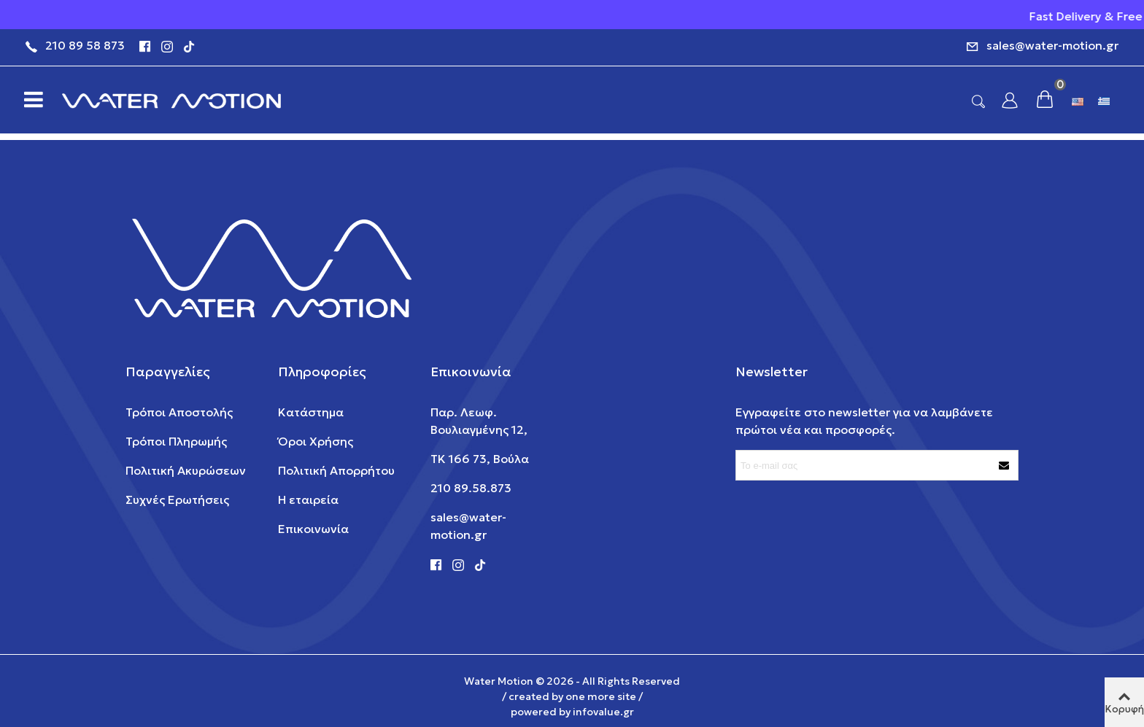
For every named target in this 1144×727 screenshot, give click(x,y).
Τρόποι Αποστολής (179, 412)
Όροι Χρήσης (315, 441)
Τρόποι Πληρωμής (176, 441)
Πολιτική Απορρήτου (336, 470)
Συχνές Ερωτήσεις (177, 499)
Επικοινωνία (313, 528)
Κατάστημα (311, 412)
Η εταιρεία (308, 499)
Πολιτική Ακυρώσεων (185, 470)
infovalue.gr (603, 711)
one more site (600, 696)
